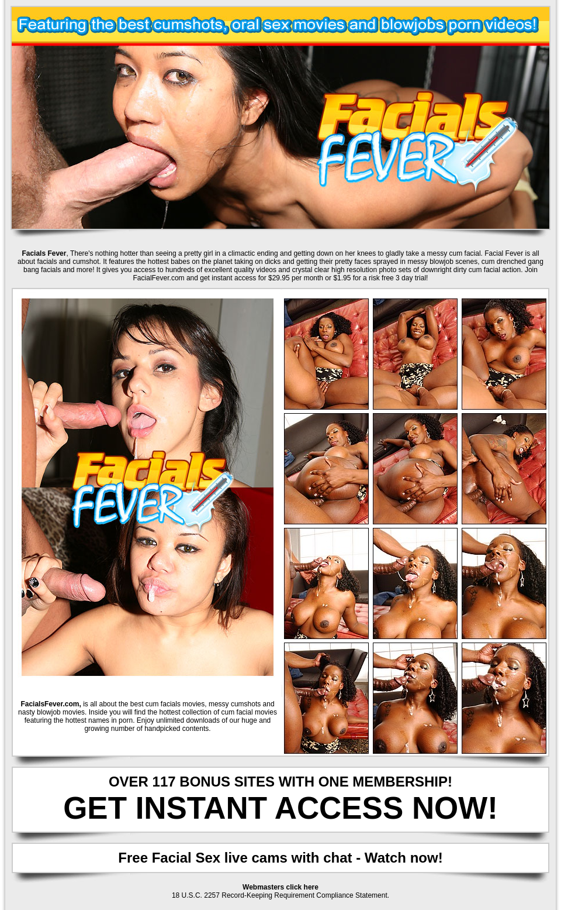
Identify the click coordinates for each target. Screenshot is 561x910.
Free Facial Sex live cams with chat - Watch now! (280, 858)
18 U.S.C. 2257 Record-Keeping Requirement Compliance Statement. (280, 895)
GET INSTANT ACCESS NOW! (280, 808)
